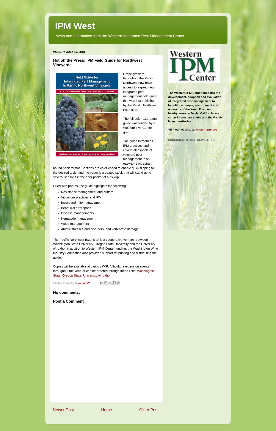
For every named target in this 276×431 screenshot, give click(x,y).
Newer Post (63, 409)
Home (106, 409)
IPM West (75, 26)
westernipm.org (206, 129)
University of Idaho (96, 275)
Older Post (148, 409)
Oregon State (71, 275)
